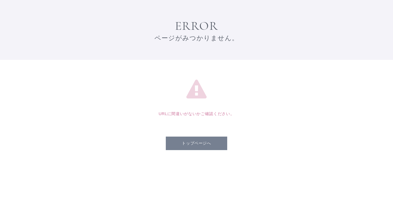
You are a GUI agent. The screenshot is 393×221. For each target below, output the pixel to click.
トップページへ (196, 143)
